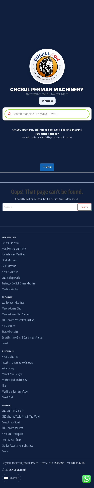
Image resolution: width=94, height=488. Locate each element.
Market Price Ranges (12, 374)
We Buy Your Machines (13, 302)
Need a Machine (10, 272)
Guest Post (7, 397)
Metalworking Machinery (14, 249)
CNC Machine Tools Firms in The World (21, 416)
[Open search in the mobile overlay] (47, 113)
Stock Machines (9, 260)
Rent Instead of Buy (11, 440)
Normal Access (26, 445)
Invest (5, 343)
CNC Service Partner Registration (18, 320)
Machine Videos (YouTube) (15, 391)
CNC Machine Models (12, 411)
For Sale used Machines (13, 254)
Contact (5, 451)
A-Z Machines (8, 326)
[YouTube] (11, 478)
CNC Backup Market (11, 278)
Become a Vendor (10, 243)
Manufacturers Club (11, 308)
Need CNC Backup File (12, 434)
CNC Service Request (12, 428)
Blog (4, 386)
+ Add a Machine (10, 357)
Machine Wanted (10, 289)
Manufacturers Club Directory (16, 314)
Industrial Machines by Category (17, 362)
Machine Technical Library (14, 380)
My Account (47, 100)
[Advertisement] (47, 23)
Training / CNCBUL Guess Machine (18, 283)
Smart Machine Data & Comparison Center (22, 337)
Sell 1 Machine (9, 266)
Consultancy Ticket (11, 422)
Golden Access (9, 445)
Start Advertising (10, 332)
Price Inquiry (8, 368)
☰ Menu (47, 167)
